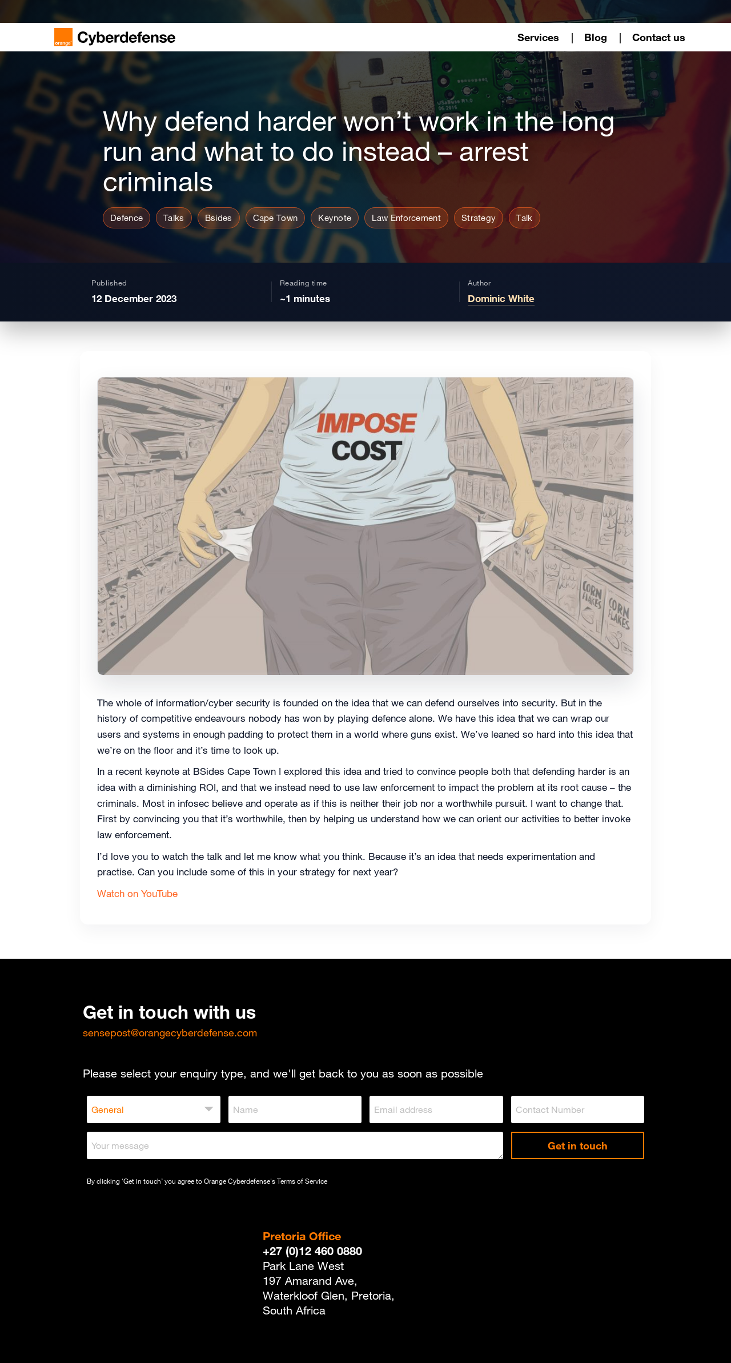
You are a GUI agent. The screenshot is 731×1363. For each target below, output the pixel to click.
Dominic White (501, 298)
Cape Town (275, 217)
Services (538, 37)
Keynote (334, 217)
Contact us (658, 37)
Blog (595, 37)
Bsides (218, 217)
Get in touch (578, 1145)
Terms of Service (302, 1180)
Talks (173, 217)
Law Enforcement (406, 217)
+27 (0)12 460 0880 (312, 1251)
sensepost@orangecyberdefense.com (170, 1032)
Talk (524, 217)
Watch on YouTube (137, 893)
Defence (126, 217)
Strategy (478, 217)
